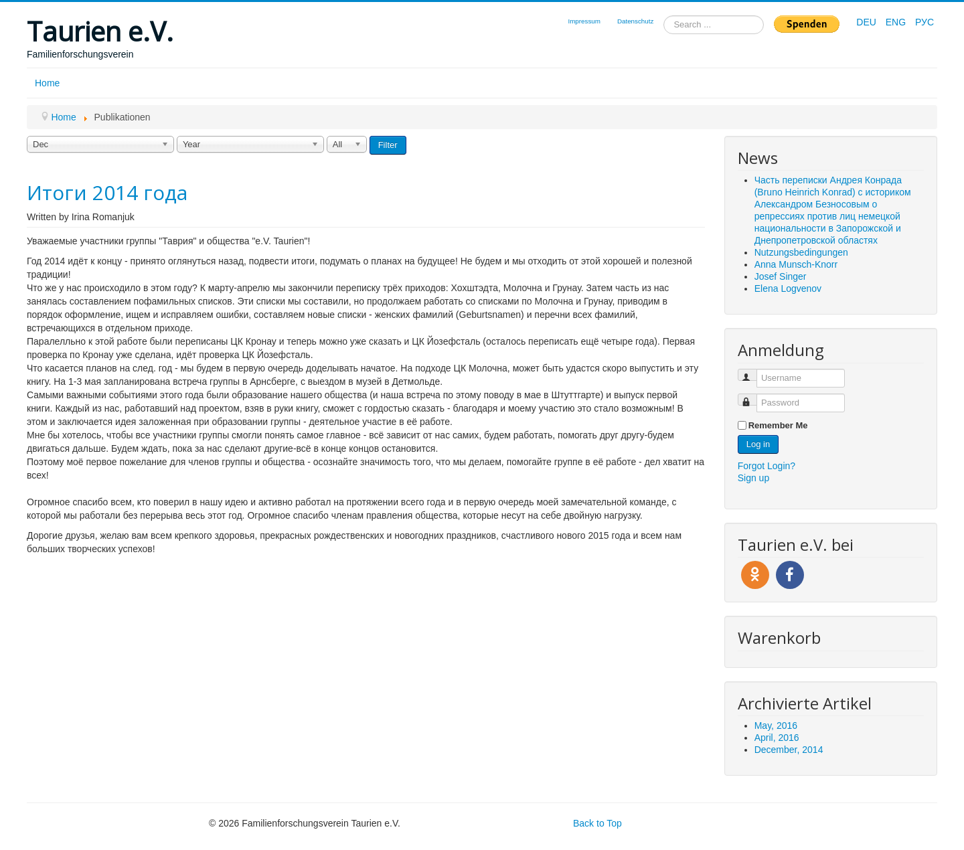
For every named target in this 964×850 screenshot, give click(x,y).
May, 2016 (775, 725)
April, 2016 (776, 737)
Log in (758, 444)
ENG (897, 22)
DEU (867, 22)
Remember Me (778, 425)
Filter (388, 145)
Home (47, 83)
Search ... (663, 15)
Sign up (753, 478)
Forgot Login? (766, 465)
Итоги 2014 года (107, 192)
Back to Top (597, 823)
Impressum (584, 21)
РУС (924, 22)
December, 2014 (788, 749)
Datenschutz (635, 21)
